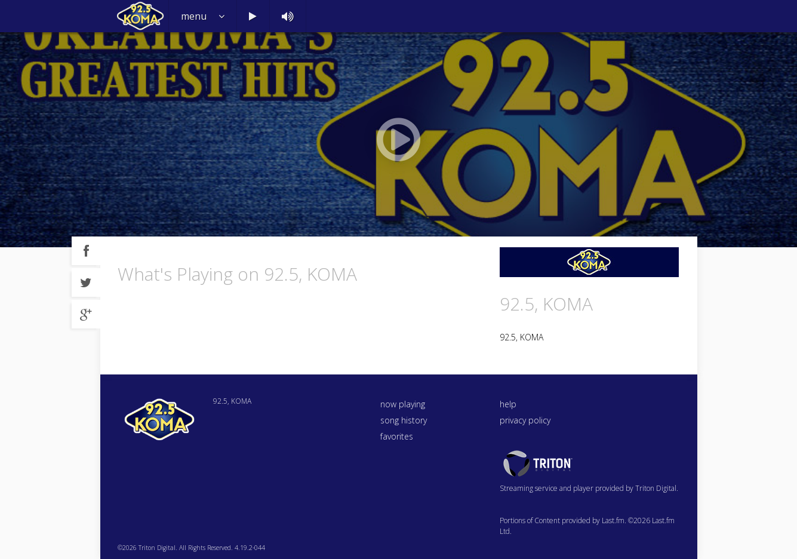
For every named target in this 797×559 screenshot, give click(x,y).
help (508, 404)
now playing (402, 404)
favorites (396, 436)
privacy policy (525, 420)
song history (403, 420)
